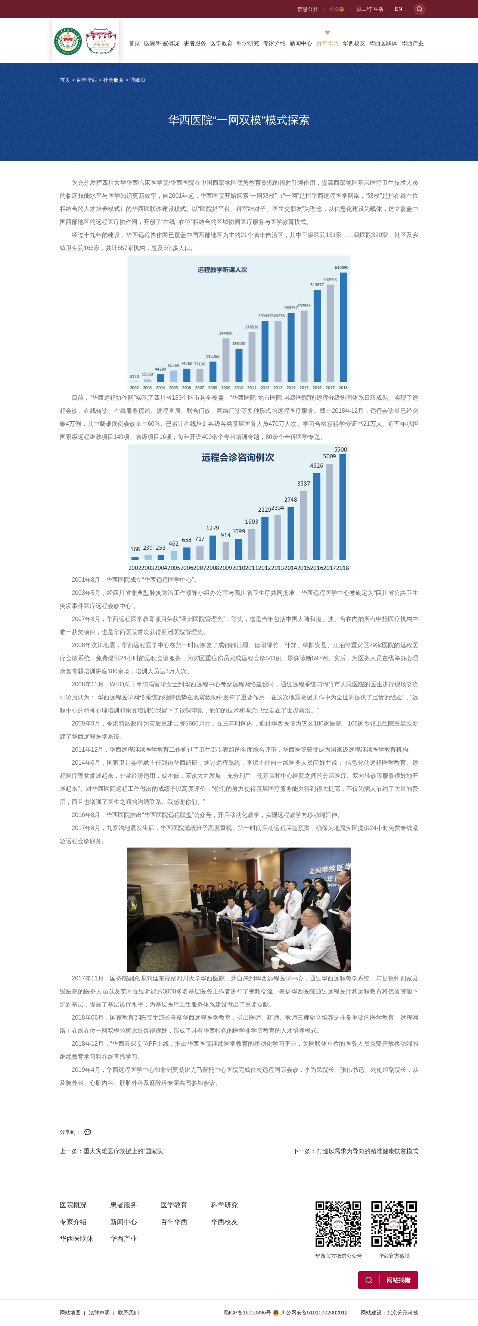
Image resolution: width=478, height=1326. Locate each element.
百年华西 (327, 43)
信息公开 (307, 9)
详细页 (138, 80)
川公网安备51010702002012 (310, 1313)
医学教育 (221, 43)
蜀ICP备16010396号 (247, 1313)
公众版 (337, 9)
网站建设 (371, 1313)
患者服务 (195, 43)
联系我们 (128, 1313)
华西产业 (412, 43)
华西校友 (354, 43)
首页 (134, 43)
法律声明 (99, 1313)
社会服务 (113, 80)
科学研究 (248, 43)
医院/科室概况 (161, 43)
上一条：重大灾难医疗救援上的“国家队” (112, 1151)
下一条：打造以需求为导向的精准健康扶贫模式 (355, 1151)
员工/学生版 (370, 9)
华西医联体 (383, 43)
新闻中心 (301, 43)
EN (398, 9)
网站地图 (70, 1313)
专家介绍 (274, 43)
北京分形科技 (402, 1313)
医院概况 (73, 1205)
